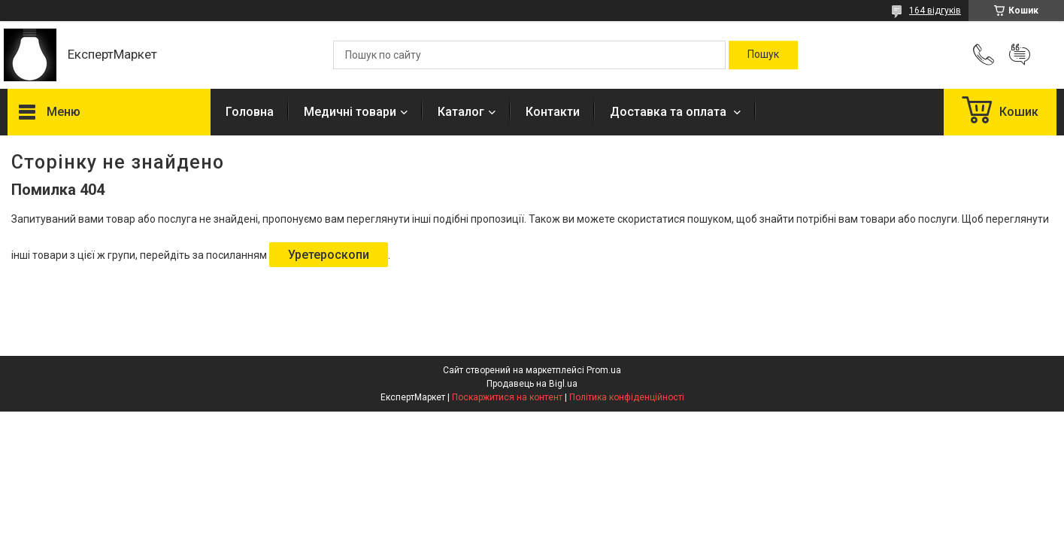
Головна (250, 112)
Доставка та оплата (669, 112)
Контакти (553, 112)
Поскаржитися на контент (507, 397)
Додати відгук (1019, 55)
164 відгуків (935, 10)
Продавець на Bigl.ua (532, 383)
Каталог (461, 112)
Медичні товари (350, 112)
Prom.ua (604, 370)
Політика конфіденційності (626, 397)
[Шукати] (763, 55)
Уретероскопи (328, 255)
